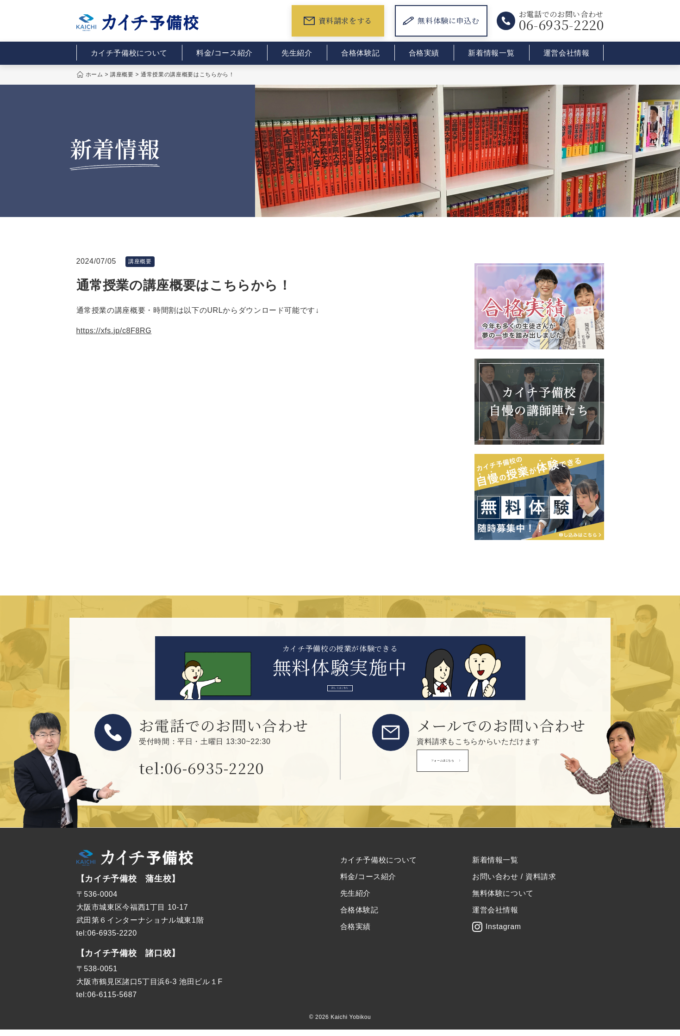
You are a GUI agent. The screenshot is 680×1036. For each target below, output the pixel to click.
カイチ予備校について (129, 53)
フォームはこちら (481, 772)
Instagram (496, 933)
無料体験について (503, 900)
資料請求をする (338, 20)
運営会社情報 (566, 53)
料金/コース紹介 (224, 53)
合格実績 (424, 53)
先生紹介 (296, 53)
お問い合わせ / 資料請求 (514, 883)
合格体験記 (360, 53)
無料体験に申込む (441, 20)
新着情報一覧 (491, 53)
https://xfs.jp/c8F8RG (114, 331)
